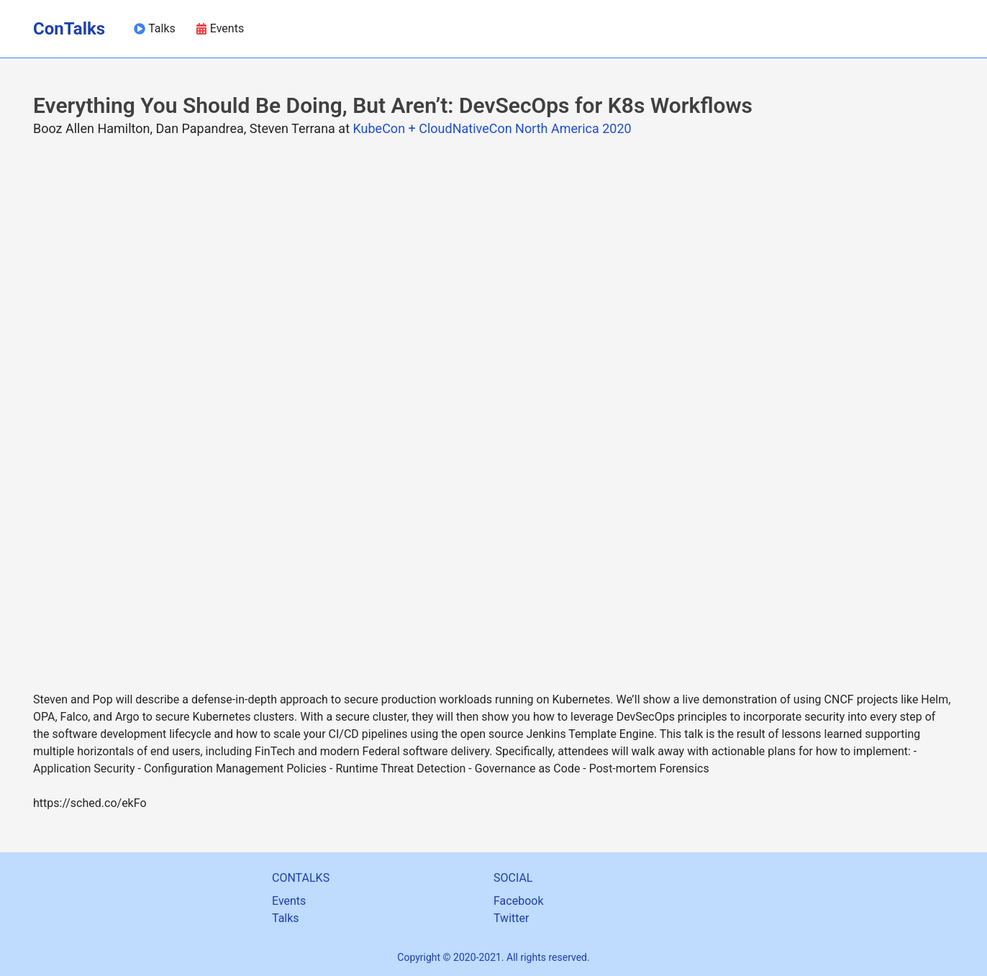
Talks (285, 918)
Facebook (518, 901)
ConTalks (69, 29)
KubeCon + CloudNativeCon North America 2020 (491, 128)
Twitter (511, 918)
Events (289, 901)
